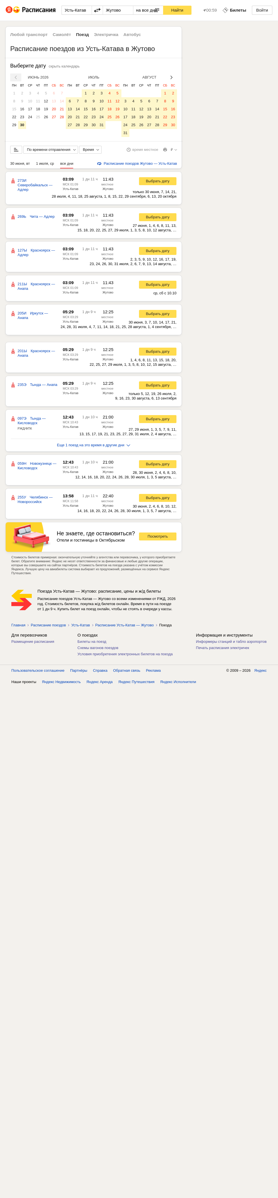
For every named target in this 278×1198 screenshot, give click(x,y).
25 (38, 117)
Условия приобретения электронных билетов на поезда (125, 654)
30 (22, 125)
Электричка (106, 34)
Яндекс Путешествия (136, 682)
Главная (18, 625)
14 (62, 101)
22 (14, 117)
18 (38, 109)
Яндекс (260, 670)
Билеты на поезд (91, 641)
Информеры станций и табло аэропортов (231, 641)
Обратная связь (126, 670)
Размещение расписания (32, 641)
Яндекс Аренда (100, 682)
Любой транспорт (29, 34)
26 (46, 117)
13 (54, 101)
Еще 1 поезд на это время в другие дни (93, 445)
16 (22, 109)
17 (30, 109)
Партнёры (78, 670)
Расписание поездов (48, 625)
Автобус (132, 34)
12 (46, 101)
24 (30, 117)
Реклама (153, 670)
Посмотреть (158, 536)
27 (54, 117)
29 (14, 125)
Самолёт (62, 34)
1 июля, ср (45, 163)
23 (22, 117)
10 (30, 101)
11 (38, 101)
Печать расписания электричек (222, 648)
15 (14, 109)
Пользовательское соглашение (37, 670)
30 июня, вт (20, 163)
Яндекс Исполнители (178, 682)
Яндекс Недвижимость (61, 682)
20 (54, 109)
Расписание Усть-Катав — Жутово (124, 625)
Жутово (107, 189)
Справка (100, 670)
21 (62, 109)
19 (46, 109)
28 (62, 117)
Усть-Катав (70, 189)
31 (102, 125)
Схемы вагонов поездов (97, 648)
